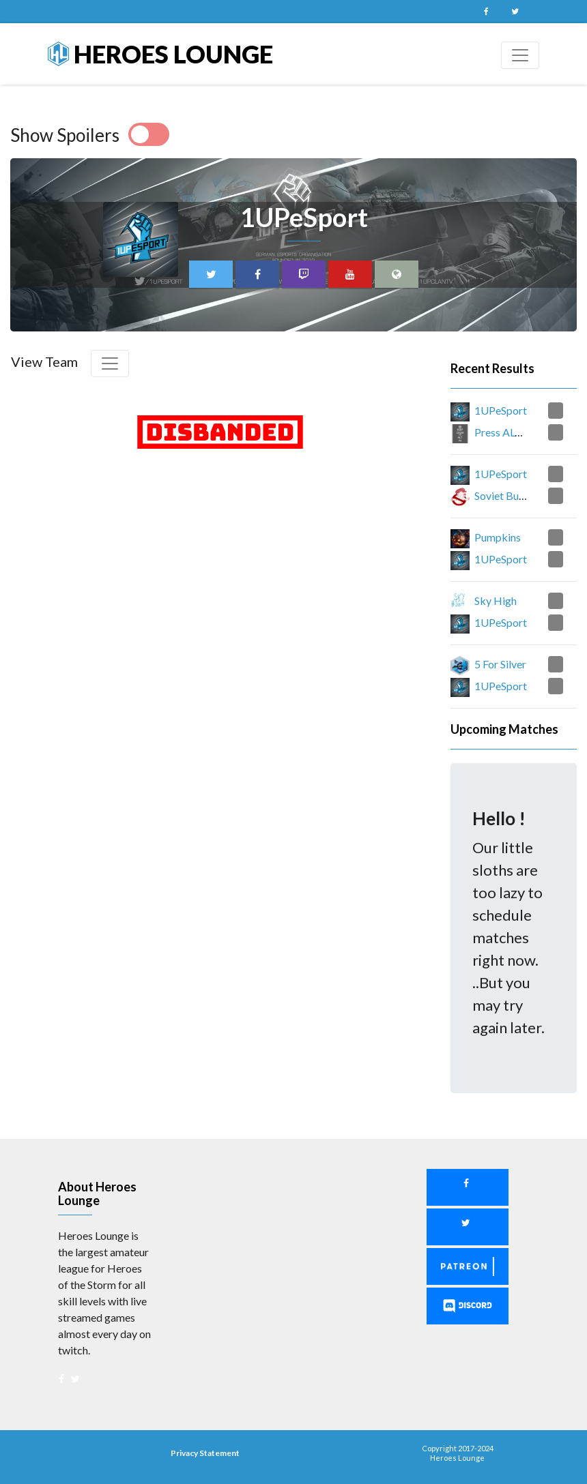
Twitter (514, 11)
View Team (44, 361)
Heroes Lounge (160, 54)
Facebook (486, 11)
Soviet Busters (508, 495)
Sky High (495, 600)
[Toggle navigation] (520, 55)
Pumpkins (497, 537)
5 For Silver (500, 663)
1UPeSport (500, 410)
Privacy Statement (205, 1453)
